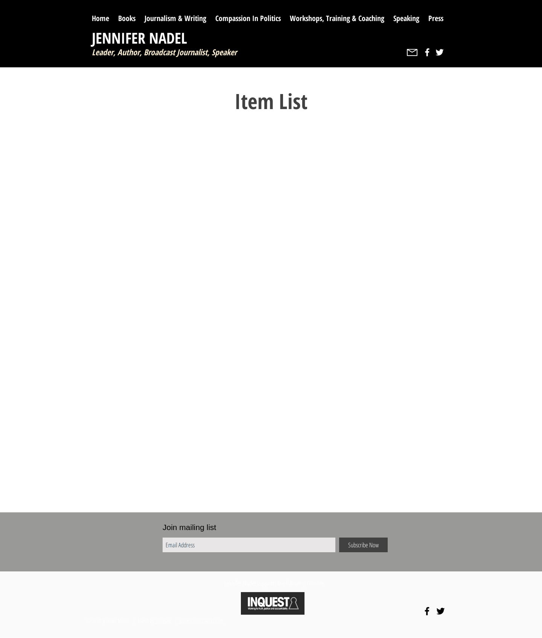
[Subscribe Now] (363, 545)
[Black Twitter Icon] (440, 611)
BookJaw (163, 620)
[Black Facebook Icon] (427, 611)
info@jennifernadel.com (201, 620)
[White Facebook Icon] (427, 52)
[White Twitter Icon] (439, 52)
